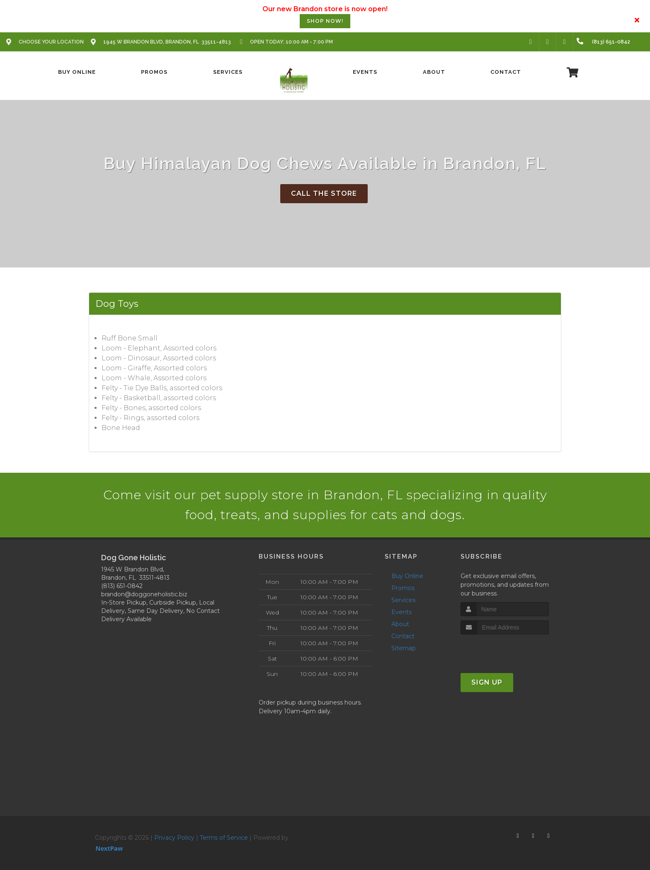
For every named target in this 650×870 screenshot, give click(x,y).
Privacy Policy (174, 837)
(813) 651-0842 (122, 586)
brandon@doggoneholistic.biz (144, 594)
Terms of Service (224, 837)
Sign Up (486, 682)
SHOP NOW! (325, 21)
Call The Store (324, 193)
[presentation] (505, 650)
